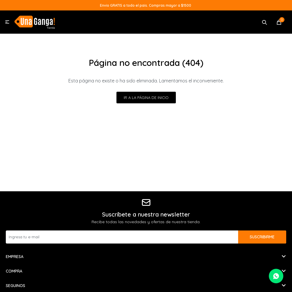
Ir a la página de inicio (146, 97)
